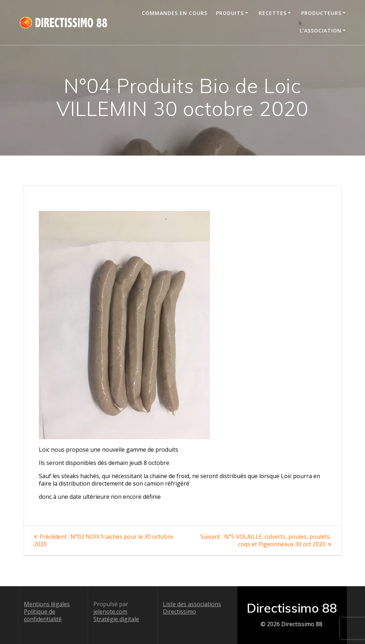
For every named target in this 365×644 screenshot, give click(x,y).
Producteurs (321, 13)
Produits (230, 13)
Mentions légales (47, 604)
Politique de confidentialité (43, 615)
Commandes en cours (174, 13)
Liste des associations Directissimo (192, 607)
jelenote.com (110, 611)
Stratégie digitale (116, 619)
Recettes (273, 13)
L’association (320, 30)
